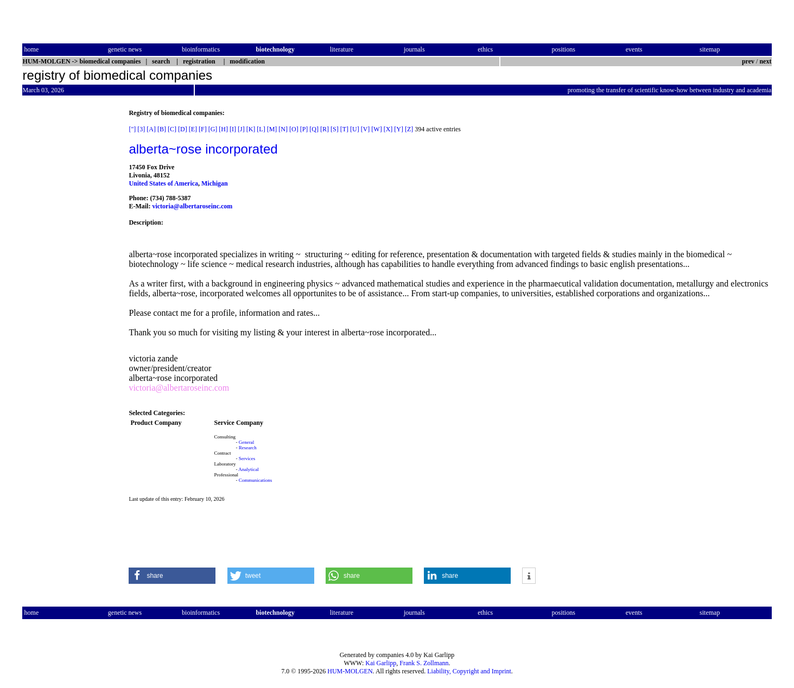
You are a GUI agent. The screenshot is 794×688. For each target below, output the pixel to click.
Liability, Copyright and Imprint (469, 671)
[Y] (398, 129)
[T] (344, 129)
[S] (335, 129)
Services (247, 458)
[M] (272, 129)
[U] (354, 129)
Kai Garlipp (380, 663)
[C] (172, 129)
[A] (151, 129)
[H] (223, 129)
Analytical (248, 469)
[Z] (409, 129)
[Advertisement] (67, 272)
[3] (141, 129)
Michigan (214, 183)
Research (248, 447)
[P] (304, 129)
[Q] (314, 129)
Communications (255, 480)
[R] (324, 129)
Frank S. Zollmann (423, 663)
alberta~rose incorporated (203, 149)
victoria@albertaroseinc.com (192, 206)
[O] (293, 129)
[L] (261, 129)
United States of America (163, 183)
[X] (388, 129)
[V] (365, 129)
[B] (161, 129)
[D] (182, 129)
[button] (172, 576)
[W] (376, 129)
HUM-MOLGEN (349, 671)
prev (748, 61)
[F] (203, 129)
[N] (283, 129)
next (765, 61)
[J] (241, 129)
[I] (233, 129)
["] (132, 129)
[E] (193, 129)
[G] (213, 129)
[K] (251, 129)
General (246, 442)
